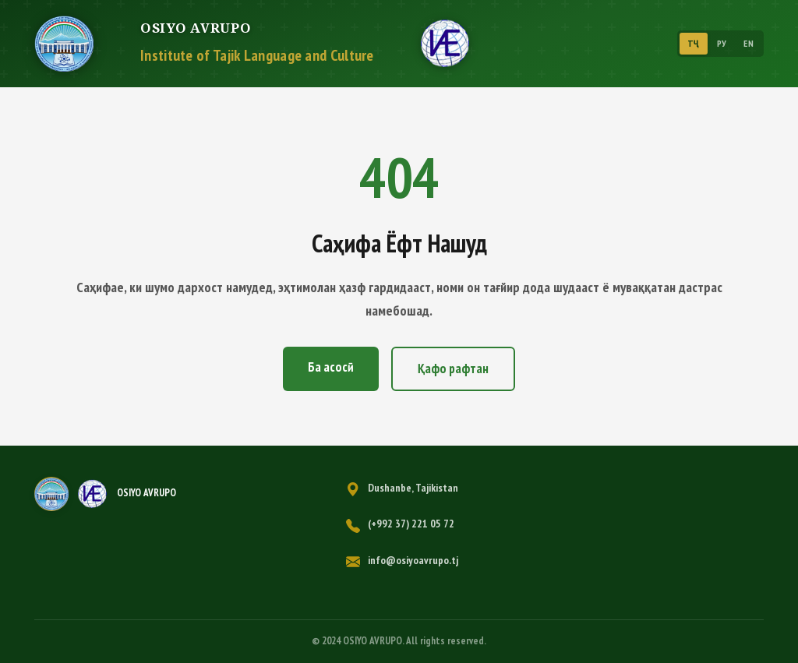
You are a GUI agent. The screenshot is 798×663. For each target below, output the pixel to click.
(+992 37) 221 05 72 (411, 524)
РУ (722, 43)
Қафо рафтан (453, 368)
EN (748, 43)
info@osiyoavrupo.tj (413, 560)
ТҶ (693, 43)
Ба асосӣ (331, 367)
